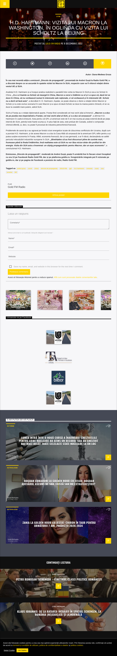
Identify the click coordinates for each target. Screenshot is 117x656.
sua (102, 168)
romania (89, 168)
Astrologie (12, 468)
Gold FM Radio (53, 44)
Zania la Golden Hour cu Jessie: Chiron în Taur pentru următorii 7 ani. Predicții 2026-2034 (59, 524)
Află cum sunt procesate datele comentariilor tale (75, 277)
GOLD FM (63, 168)
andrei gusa (21, 168)
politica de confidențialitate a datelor (53, 645)
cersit (30, 168)
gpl (70, 168)
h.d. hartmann (79, 168)
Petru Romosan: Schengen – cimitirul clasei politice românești (59, 579)
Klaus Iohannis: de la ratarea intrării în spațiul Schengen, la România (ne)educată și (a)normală (59, 613)
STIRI (58, 16)
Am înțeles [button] (22, 650)
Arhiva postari (58, 195)
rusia (96, 168)
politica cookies (77, 645)
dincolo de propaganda (49, 168)
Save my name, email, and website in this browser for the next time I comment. (48, 267)
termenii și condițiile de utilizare (25, 645)
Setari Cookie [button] (9, 650)
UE (16, 172)
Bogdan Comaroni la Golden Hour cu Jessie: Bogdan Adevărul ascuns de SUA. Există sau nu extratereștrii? (58, 482)
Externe (10, 426)
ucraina (9, 172)
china (36, 168)
